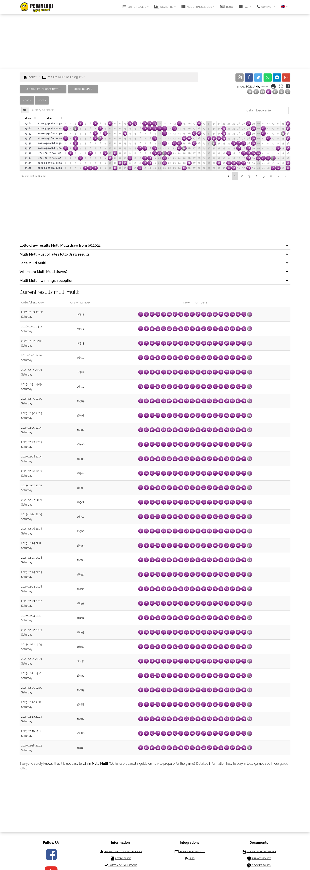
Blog (226, 7)
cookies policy (259, 865)
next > (42, 100)
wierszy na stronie (38, 110)
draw (28, 118)
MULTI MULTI (42, 89)
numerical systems (197, 7)
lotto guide (120, 858)
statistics (164, 7)
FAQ (244, 7)
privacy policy (259, 858)
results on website (189, 851)
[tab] (155, 245)
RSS (189, 858)
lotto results (135, 7)
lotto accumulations (120, 865)
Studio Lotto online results (120, 851)
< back (27, 100)
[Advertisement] (155, 41)
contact (265, 7)
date (49, 118)
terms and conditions (259, 851)
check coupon (83, 89)
